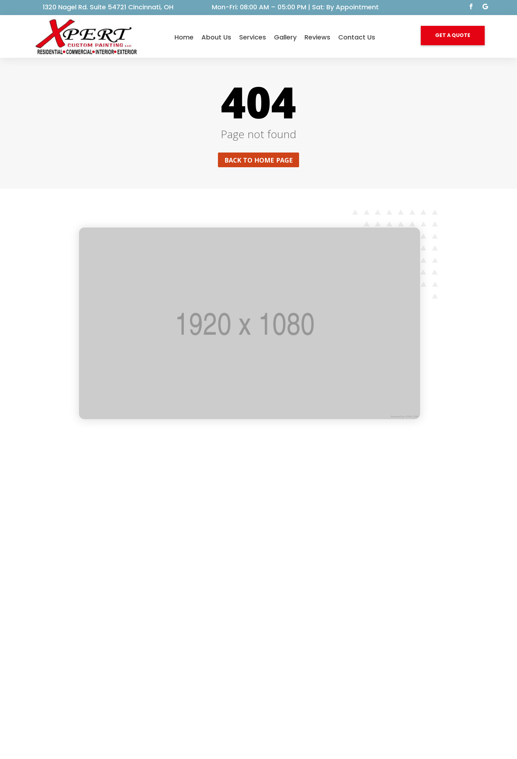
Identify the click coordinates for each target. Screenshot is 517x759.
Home (184, 37)
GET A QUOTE (452, 35)
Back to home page (258, 160)
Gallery (285, 37)
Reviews (317, 37)
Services (252, 37)
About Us (216, 37)
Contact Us (356, 37)
